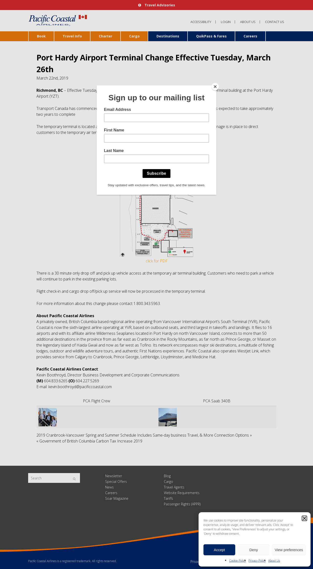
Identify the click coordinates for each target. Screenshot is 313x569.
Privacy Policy (257, 560)
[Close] (215, 86)
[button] (304, 518)
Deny (253, 550)
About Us (274, 560)
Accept (219, 550)
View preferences (289, 550)
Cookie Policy (237, 560)
